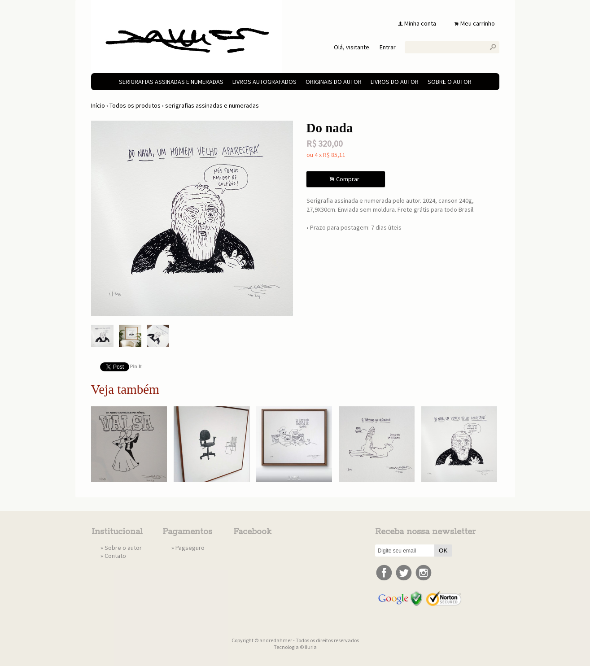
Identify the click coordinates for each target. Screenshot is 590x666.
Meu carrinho (477, 23)
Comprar (345, 179)
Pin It (136, 366)
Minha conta (420, 23)
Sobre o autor (450, 82)
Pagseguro (190, 548)
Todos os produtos (135, 105)
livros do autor (395, 82)
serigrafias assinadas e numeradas (171, 82)
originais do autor (334, 82)
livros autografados (264, 82)
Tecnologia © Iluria (295, 647)
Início (98, 105)
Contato (115, 556)
